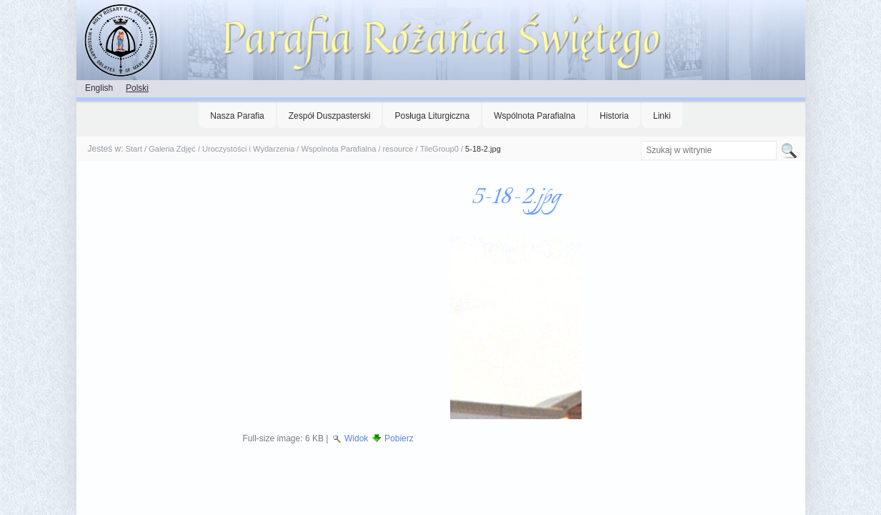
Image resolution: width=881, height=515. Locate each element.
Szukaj (640, 140)
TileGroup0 (439, 148)
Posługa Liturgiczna (431, 116)
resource (398, 148)
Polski (137, 88)
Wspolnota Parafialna (338, 148)
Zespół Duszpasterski (330, 116)
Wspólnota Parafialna (534, 116)
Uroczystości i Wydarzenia (248, 148)
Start (134, 148)
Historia (614, 116)
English (99, 88)
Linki (662, 116)
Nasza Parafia (237, 116)
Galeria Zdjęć (172, 148)
